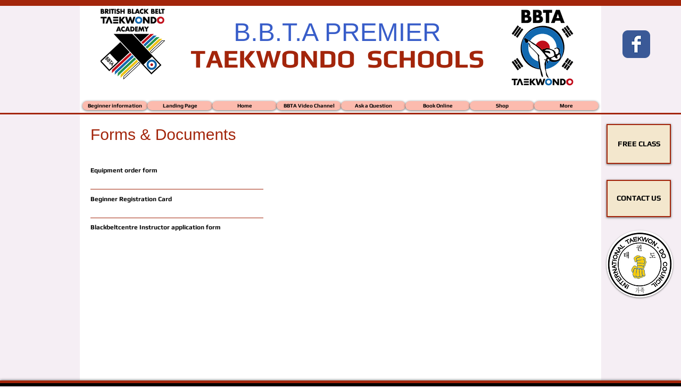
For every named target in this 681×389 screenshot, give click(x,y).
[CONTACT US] (639, 198)
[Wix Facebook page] (636, 44)
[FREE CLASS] (639, 144)
